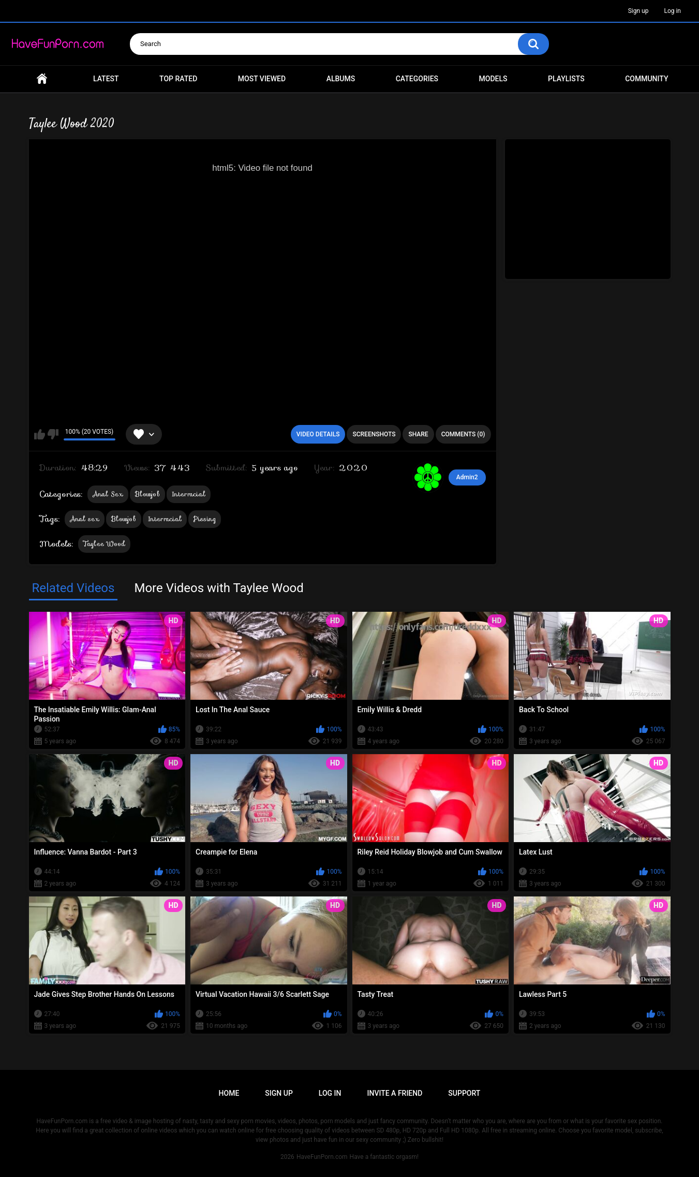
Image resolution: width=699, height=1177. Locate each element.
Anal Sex (108, 494)
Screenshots (373, 434)
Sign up (638, 10)
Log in (672, 10)
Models (493, 79)
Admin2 (467, 477)
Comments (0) (463, 434)
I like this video (39, 434)
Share (418, 434)
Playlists (566, 79)
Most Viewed (262, 79)
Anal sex (84, 519)
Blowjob (147, 494)
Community (646, 79)
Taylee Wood (104, 544)
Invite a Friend (395, 1093)
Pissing (205, 519)
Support (464, 1093)
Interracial (188, 494)
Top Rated (178, 79)
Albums (340, 79)
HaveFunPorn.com (322, 1156)
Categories (417, 79)
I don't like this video (53, 434)
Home (42, 79)
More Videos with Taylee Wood (218, 588)
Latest (106, 79)
